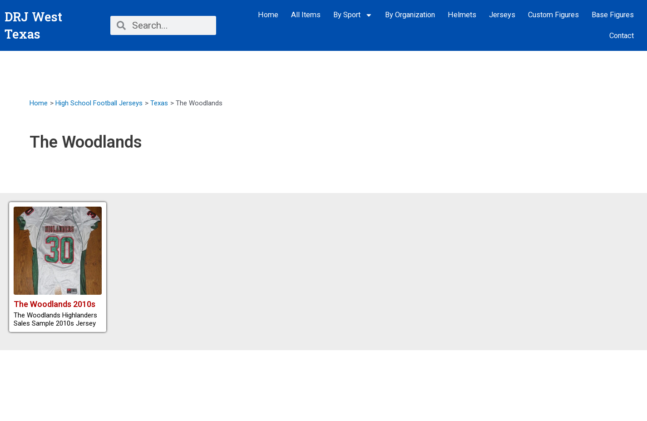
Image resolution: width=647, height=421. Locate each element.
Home (268, 14)
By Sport (353, 15)
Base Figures (613, 14)
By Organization (410, 14)
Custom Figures (553, 14)
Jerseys (502, 14)
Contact (621, 35)
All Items (306, 14)
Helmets (462, 14)
